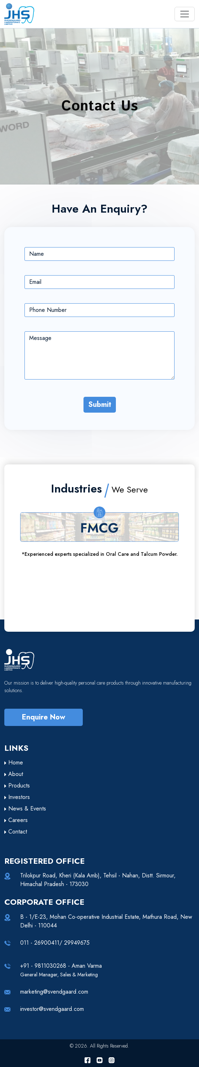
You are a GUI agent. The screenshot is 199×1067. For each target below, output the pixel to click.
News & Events (25, 808)
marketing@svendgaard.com (54, 991)
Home (13, 762)
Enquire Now (43, 717)
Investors (17, 797)
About (13, 774)
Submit (99, 404)
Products (17, 785)
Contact (15, 831)
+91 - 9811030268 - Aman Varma (61, 970)
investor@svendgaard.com (52, 1009)
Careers (16, 820)
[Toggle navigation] (185, 14)
